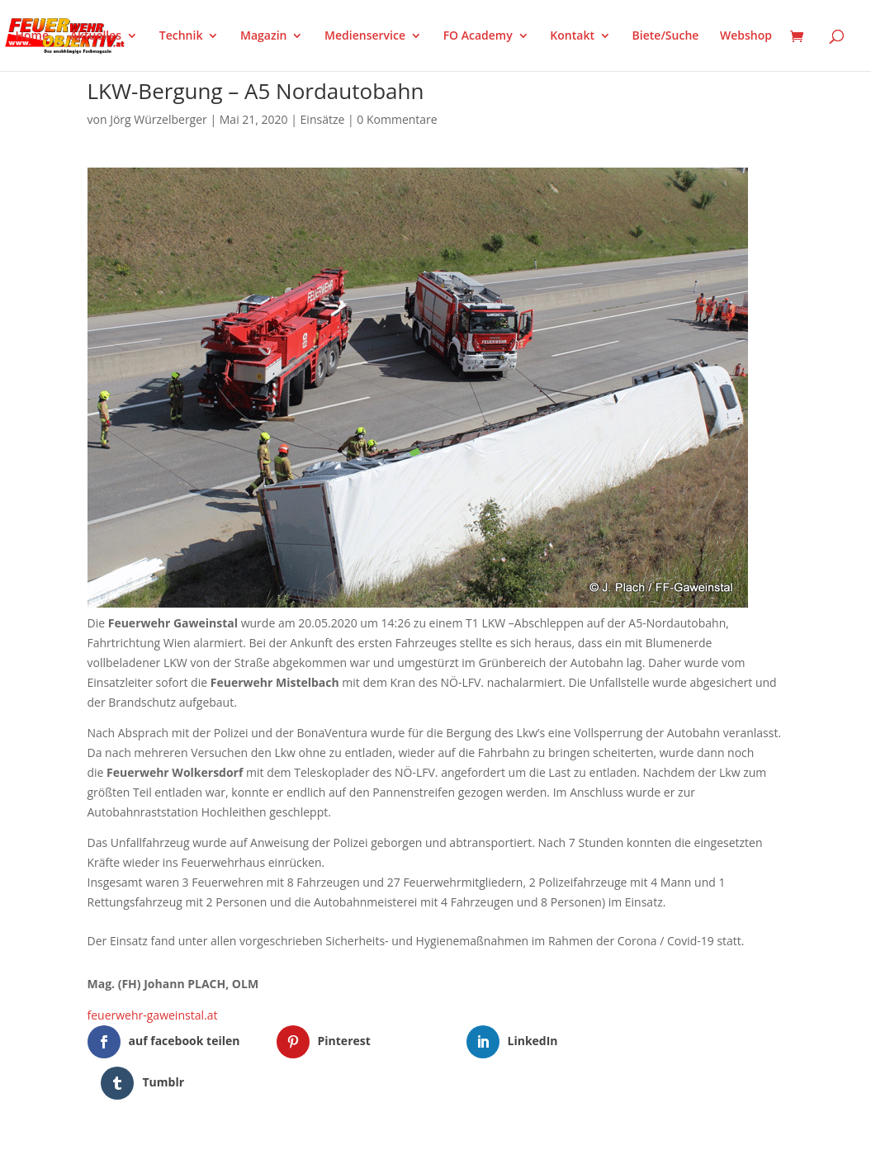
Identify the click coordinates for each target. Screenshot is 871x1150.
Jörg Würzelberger (158, 119)
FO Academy (478, 36)
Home (33, 36)
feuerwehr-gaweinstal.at (153, 1015)
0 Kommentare (397, 119)
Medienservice (364, 36)
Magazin (263, 36)
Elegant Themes (168, 1127)
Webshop (746, 36)
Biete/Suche (665, 36)
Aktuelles (95, 36)
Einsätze (323, 119)
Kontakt (572, 36)
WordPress (279, 1127)
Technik (181, 36)
